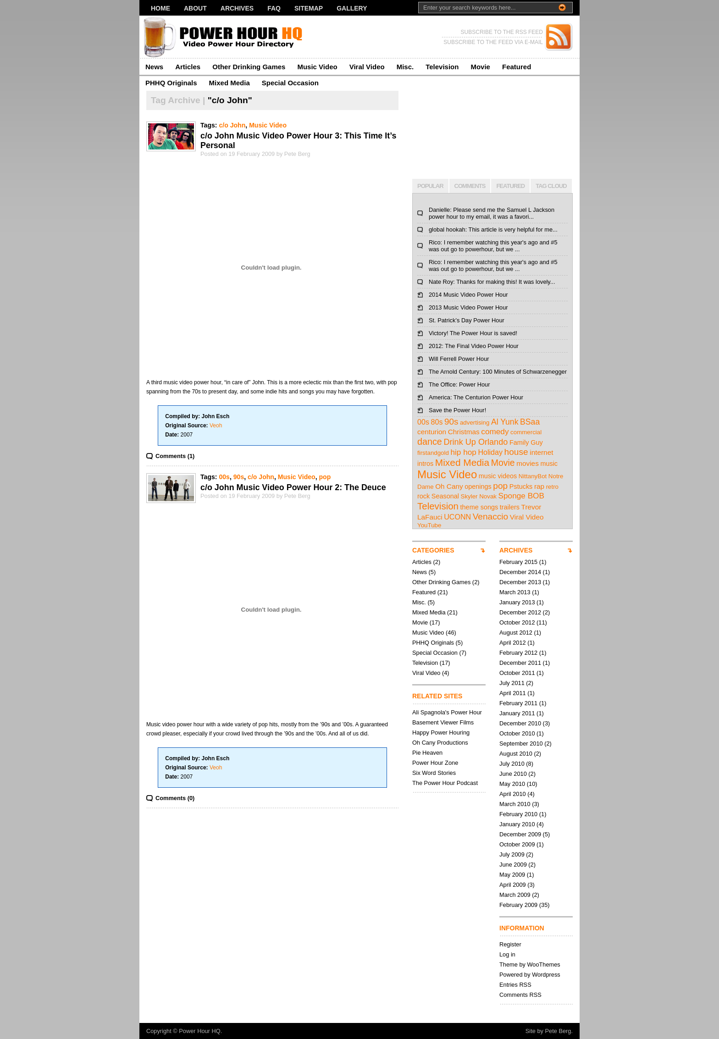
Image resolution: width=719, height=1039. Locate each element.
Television (442, 67)
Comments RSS (520, 994)
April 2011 (512, 693)
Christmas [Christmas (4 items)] (464, 432)
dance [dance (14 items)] (429, 442)
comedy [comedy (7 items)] (495, 431)
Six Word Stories (434, 772)
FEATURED (510, 185)
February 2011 (518, 703)
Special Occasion (290, 83)
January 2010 (517, 824)
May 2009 (512, 874)
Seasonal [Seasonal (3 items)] (445, 496)
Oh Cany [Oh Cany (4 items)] (449, 486)
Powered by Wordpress (529, 974)
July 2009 (512, 854)
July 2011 (512, 683)
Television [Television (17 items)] (438, 506)
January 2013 (517, 602)
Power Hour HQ (199, 1031)
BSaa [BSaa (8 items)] (530, 421)
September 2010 (521, 743)
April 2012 (512, 642)
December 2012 (520, 612)
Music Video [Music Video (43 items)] (447, 474)
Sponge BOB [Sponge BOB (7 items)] (521, 495)
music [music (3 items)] (549, 463)
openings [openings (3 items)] (478, 486)
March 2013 (515, 592)
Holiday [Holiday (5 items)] (490, 452)
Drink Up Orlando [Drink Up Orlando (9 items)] (475, 442)
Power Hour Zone (435, 762)
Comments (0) (174, 798)
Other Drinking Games (248, 67)
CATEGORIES (433, 550)
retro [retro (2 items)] (552, 486)
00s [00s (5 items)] (423, 422)
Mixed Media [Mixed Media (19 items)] (462, 462)
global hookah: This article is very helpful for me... (493, 229)
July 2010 (512, 763)
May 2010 (512, 783)
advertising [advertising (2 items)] (474, 422)
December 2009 (520, 834)
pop (325, 477)
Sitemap (308, 8)
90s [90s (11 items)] (451, 421)
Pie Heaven (427, 752)
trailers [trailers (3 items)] (510, 507)
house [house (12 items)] (516, 452)
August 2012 (515, 632)
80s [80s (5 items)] (437, 422)
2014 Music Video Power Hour (468, 294)
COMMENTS (470, 185)
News (154, 67)
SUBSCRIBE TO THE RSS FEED (502, 32)
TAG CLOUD (551, 185)
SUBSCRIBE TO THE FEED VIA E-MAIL (493, 42)
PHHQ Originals (171, 83)
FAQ (274, 8)
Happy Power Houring (441, 732)
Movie (480, 67)
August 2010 (515, 753)
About (195, 8)
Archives (237, 8)
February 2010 (518, 814)
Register (510, 944)
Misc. (405, 67)
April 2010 (512, 793)
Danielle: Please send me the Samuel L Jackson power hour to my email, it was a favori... (491, 213)
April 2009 (512, 884)
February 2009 (518, 904)
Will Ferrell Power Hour (459, 358)
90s (238, 477)
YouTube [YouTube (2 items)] (429, 525)
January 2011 (517, 713)
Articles (187, 67)
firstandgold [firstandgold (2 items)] (433, 452)
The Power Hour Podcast (445, 782)
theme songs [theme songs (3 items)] (479, 507)
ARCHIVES (515, 550)
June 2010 (513, 773)
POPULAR (430, 185)
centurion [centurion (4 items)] (431, 432)
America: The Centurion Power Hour (476, 397)
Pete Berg (558, 1031)
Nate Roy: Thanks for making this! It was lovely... (492, 281)
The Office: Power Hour (459, 384)
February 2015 (518, 561)
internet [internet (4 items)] (541, 452)
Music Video (317, 67)
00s (224, 477)
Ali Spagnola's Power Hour (447, 712)
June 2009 (513, 864)
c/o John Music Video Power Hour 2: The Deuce (293, 487)
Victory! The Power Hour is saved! (473, 333)
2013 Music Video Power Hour (468, 307)
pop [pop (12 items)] (500, 486)
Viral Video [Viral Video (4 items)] (527, 517)
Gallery (352, 8)
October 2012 (517, 622)
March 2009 (515, 894)
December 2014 (520, 572)
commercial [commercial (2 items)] (526, 432)
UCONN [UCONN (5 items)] (457, 517)
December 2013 (520, 582)
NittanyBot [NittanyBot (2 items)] (533, 476)
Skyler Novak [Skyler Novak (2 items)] (479, 496)
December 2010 (520, 723)
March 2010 (515, 804)
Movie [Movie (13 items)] (503, 463)
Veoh (216, 425)
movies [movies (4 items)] (527, 463)
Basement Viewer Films (443, 722)
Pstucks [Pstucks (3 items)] (521, 486)
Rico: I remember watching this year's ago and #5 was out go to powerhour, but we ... (493, 246)
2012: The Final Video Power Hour (474, 346)
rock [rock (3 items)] (423, 496)
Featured (516, 67)
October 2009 (517, 844)
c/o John (232, 125)
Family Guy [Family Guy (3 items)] (526, 442)
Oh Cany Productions (440, 742)
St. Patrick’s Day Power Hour (466, 320)
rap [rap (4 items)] (539, 486)
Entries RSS (515, 984)
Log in (507, 954)
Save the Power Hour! (457, 410)
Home (160, 8)
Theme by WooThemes (529, 964)
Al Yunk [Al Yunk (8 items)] (505, 421)
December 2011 (520, 662)
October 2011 (517, 672)
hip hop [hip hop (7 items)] (463, 452)
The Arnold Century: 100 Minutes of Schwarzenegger (498, 371)
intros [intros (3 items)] (425, 463)
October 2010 (517, 733)
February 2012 (518, 652)
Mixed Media (229, 83)
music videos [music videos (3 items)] (498, 476)
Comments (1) (174, 456)
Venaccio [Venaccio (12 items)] (491, 516)
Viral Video (367, 67)
